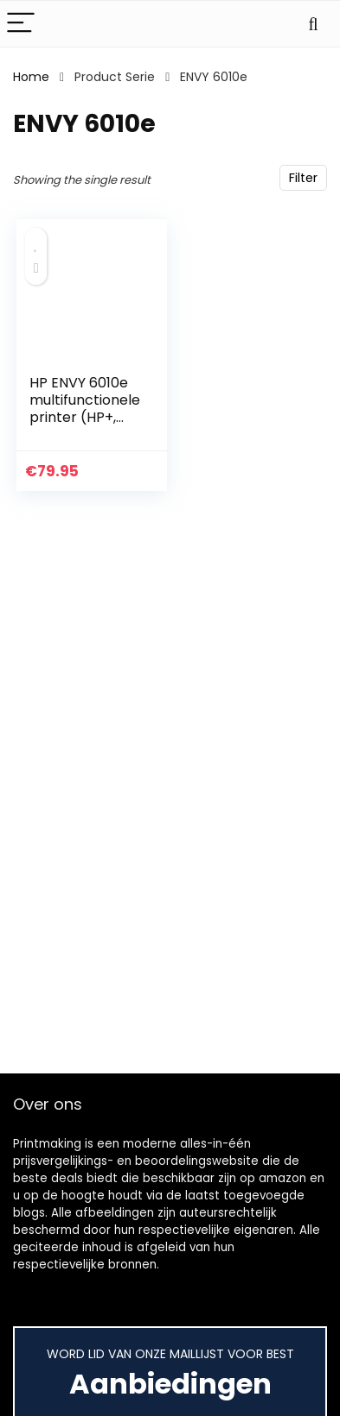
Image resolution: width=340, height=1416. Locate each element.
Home (31, 76)
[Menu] (21, 24)
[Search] (313, 24)
